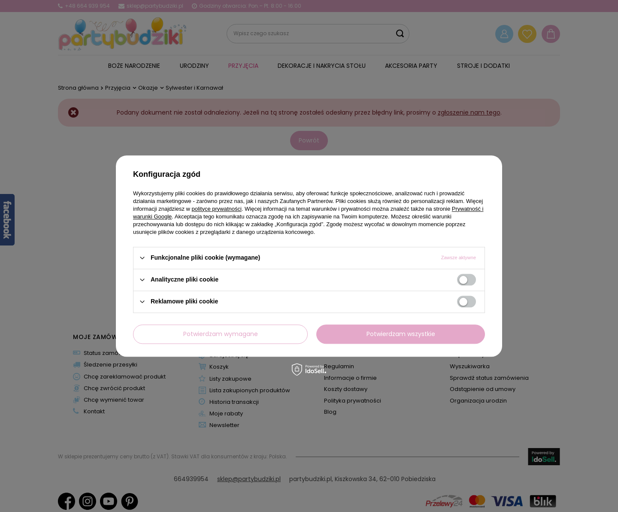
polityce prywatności (217, 209)
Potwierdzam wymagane (220, 334)
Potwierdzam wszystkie (401, 334)
